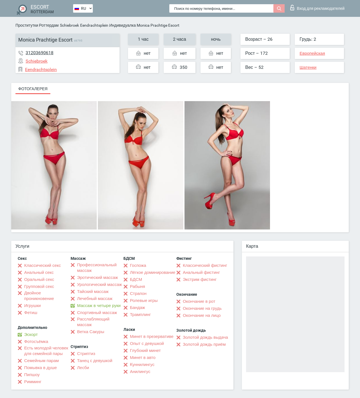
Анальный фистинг (201, 272)
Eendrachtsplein (94, 25)
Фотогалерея (33, 89)
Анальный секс (39, 272)
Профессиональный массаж (97, 267)
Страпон (138, 293)
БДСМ (136, 279)
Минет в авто (143, 357)
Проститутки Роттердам (37, 25)
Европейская (312, 53)
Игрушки (32, 305)
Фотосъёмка (36, 341)
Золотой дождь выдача (205, 337)
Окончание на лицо (202, 315)
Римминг (32, 381)
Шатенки (308, 67)
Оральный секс (39, 279)
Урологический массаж (99, 284)
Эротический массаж (97, 277)
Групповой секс (39, 286)
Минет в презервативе (152, 336)
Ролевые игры (144, 300)
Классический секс (42, 265)
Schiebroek (69, 25)
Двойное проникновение (39, 295)
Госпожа (138, 265)
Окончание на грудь (202, 308)
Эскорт (31, 334)
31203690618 (39, 52)
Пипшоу (32, 374)
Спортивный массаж (97, 312)
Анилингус (140, 371)
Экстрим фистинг (200, 279)
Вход (317, 7)
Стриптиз (86, 353)
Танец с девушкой (94, 360)
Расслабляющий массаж (93, 322)
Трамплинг (140, 314)
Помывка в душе (40, 367)
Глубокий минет (145, 350)
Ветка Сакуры (90, 331)
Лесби (83, 367)
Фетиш (30, 312)
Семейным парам (41, 360)
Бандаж (137, 307)
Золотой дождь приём (204, 344)
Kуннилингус (142, 364)
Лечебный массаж (94, 298)
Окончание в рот (199, 301)
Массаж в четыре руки (99, 305)
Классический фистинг (205, 265)
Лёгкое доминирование (152, 272)
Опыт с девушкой (147, 343)
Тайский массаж (93, 291)
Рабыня (137, 286)
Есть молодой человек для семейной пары (46, 350)
